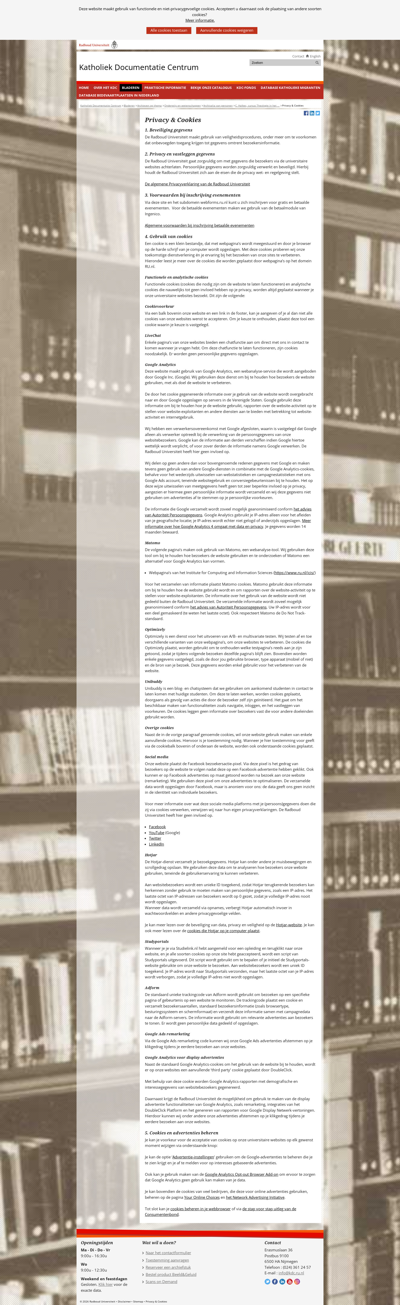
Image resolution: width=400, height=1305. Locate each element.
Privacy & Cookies (156, 1301)
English (315, 56)
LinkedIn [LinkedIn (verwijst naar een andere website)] (156, 844)
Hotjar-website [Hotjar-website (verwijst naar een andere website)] (289, 924)
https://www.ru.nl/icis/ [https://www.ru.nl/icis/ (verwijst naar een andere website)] (294, 572)
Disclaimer (124, 1301)
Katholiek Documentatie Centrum (139, 66)
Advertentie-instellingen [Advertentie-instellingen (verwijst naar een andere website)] (193, 1156)
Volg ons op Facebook (275, 1282)
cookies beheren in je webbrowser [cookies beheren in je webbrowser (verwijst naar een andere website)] (200, 1208)
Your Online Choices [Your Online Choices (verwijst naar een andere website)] (202, 1197)
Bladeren (131, 87)
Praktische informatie (165, 87)
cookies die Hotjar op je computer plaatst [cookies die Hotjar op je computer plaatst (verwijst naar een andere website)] (223, 930)
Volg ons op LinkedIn (282, 1282)
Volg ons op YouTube (290, 1282)
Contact (298, 56)
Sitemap (138, 1301)
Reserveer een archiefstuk (168, 1267)
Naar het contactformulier (168, 1252)
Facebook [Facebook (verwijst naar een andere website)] (157, 826)
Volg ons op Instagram (297, 1282)
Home (84, 87)
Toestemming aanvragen (167, 1260)
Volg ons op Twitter (267, 1282)
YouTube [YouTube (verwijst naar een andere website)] (156, 832)
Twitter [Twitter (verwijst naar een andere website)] (155, 838)
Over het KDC (105, 87)
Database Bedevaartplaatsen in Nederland (119, 95)
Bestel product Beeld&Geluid (171, 1274)
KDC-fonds (246, 87)
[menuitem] (84, 88)
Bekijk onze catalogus (211, 87)
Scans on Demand (161, 1281)
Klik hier (105, 1284)
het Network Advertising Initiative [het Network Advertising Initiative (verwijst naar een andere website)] (255, 1197)
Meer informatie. (200, 20)
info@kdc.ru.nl (291, 1272)
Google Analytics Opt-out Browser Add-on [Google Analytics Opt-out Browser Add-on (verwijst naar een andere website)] (241, 1174)
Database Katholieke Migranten (290, 87)
